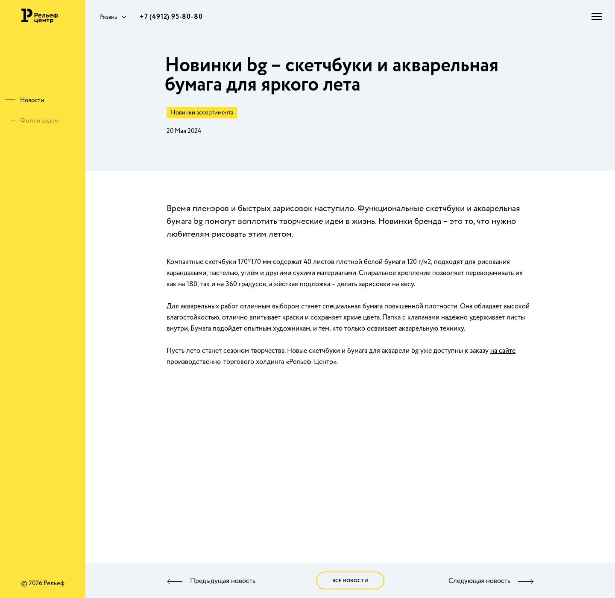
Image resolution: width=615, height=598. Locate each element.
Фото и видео (39, 120)
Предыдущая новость (222, 581)
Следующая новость (479, 581)
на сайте (502, 351)
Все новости (350, 580)
